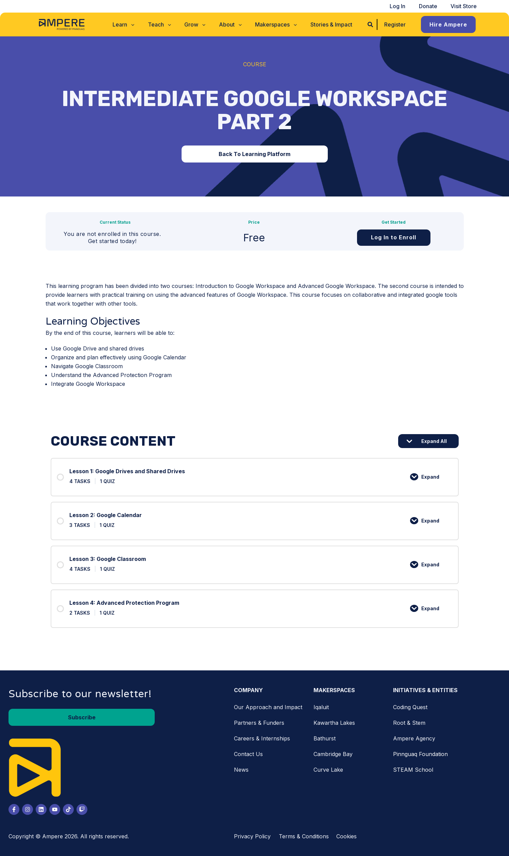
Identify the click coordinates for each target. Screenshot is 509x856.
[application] (137, 24)
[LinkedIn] (41, 809)
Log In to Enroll (393, 237)
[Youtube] (54, 809)
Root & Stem (409, 722)
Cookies (346, 836)
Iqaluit (321, 707)
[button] (130, 24)
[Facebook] (14, 809)
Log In (404, 6)
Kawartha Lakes (334, 722)
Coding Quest (410, 707)
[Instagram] (27, 809)
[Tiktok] (68, 809)
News (241, 769)
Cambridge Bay (333, 754)
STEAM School (413, 769)
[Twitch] (82, 809)
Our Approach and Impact (268, 707)
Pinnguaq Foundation (420, 754)
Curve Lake (328, 769)
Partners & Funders (259, 722)
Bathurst (324, 738)
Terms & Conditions (304, 836)
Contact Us (248, 754)
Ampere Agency (414, 738)
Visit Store (465, 6)
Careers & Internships (262, 738)
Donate (432, 6)
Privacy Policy (252, 836)
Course (254, 64)
